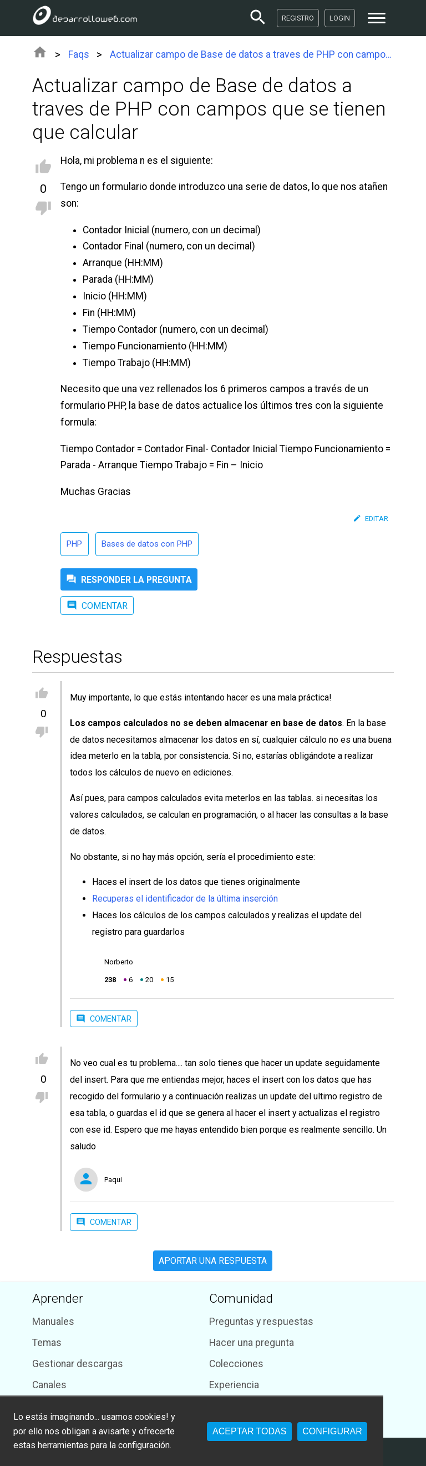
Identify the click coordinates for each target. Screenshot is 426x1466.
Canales (49, 1384)
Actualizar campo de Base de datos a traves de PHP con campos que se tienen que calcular (252, 54)
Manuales (53, 1321)
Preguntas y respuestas (261, 1321)
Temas (47, 1342)
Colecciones (236, 1363)
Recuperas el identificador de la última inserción (185, 898)
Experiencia (234, 1384)
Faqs (78, 54)
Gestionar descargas (77, 1363)
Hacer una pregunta (251, 1342)
